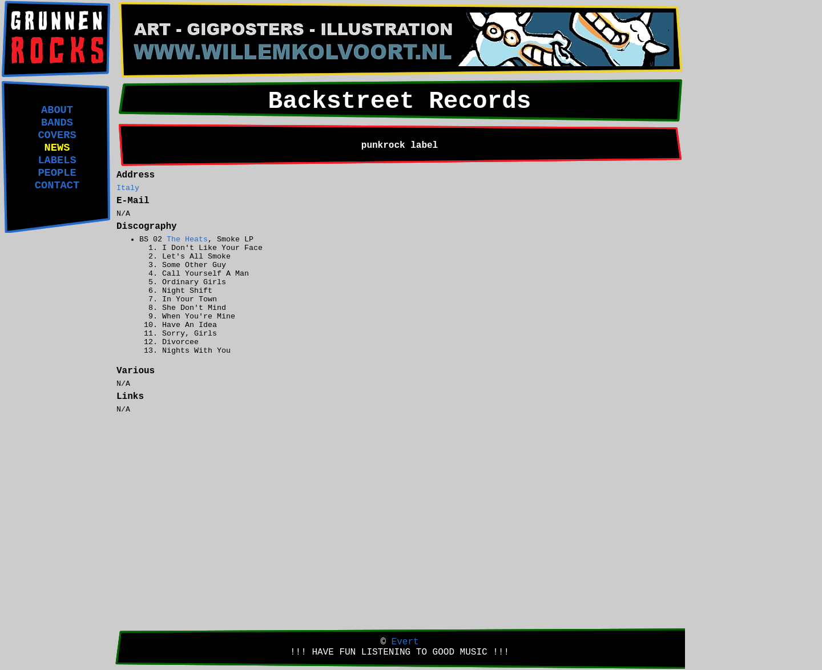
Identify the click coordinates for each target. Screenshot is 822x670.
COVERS (57, 135)
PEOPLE (57, 173)
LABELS (57, 160)
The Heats (187, 239)
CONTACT (57, 185)
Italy (127, 188)
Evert (405, 642)
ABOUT (57, 110)
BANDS (57, 122)
